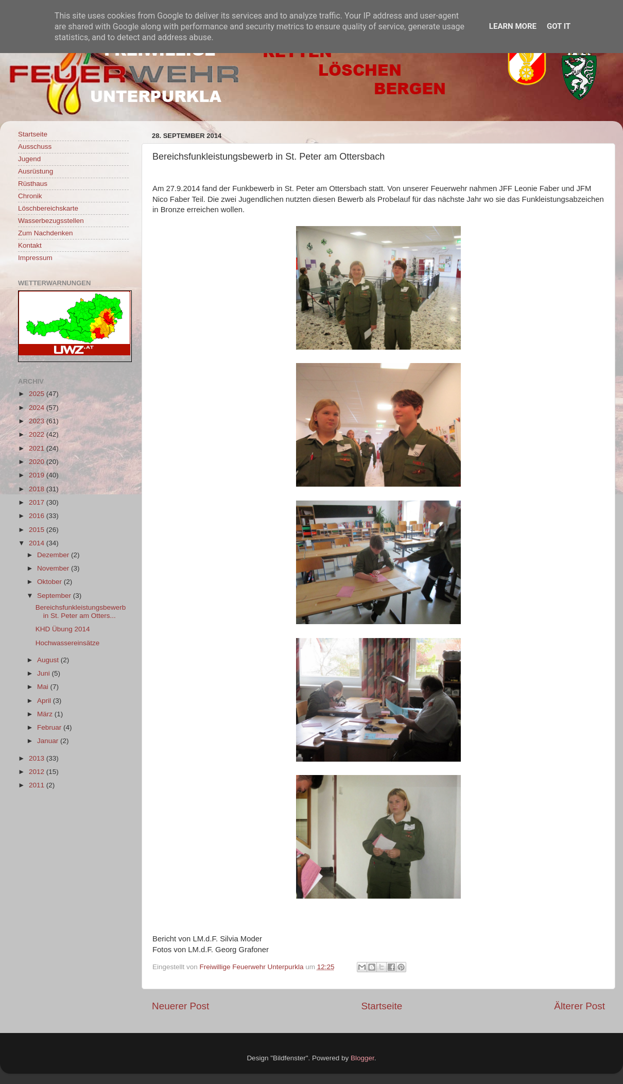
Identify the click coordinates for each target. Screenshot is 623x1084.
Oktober (50, 582)
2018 (37, 489)
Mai (43, 687)
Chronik (30, 196)
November (54, 568)
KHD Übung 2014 (63, 629)
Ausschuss (34, 146)
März (46, 714)
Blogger (362, 1058)
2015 (37, 530)
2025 (37, 394)
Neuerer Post (180, 1006)
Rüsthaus (32, 183)
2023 (37, 421)
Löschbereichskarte (48, 208)
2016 (37, 516)
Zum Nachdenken (45, 233)
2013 (37, 758)
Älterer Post (579, 1006)
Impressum (35, 258)
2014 (37, 543)
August (49, 660)
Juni (44, 673)
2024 (37, 407)
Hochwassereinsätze (68, 643)
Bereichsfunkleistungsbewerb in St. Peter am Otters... (81, 612)
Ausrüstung (35, 171)
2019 (37, 475)
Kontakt (30, 245)
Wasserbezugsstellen (51, 221)
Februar (50, 727)
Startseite (381, 1006)
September (55, 595)
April (45, 700)
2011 (37, 785)
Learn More (513, 26)
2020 (37, 462)
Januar (48, 741)
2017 (37, 502)
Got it (558, 26)
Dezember (54, 555)
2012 (37, 772)
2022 (37, 434)
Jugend (29, 159)
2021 (37, 448)
